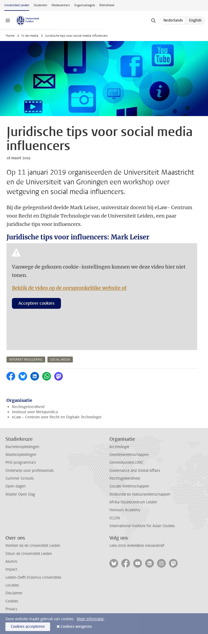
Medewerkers (60, 5)
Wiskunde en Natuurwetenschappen (139, 494)
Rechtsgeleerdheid (28, 406)
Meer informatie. (91, 619)
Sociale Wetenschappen (129, 486)
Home (10, 35)
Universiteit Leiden (16, 5)
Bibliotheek (107, 5)
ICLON (114, 518)
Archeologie (119, 446)
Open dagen (15, 486)
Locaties (12, 585)
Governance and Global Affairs (134, 470)
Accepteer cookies (36, 303)
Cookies (11, 601)
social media (60, 360)
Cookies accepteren (28, 626)
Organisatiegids (84, 5)
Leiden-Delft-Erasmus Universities (33, 577)
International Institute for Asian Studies (142, 525)
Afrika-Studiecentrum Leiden (133, 502)
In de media (29, 35)
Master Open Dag (20, 494)
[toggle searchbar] (153, 20)
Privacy (11, 609)
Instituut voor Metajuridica (35, 412)
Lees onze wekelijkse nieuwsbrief (136, 545)
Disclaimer (13, 593)
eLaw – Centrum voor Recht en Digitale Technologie (57, 417)
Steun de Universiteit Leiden (28, 553)
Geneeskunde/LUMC (126, 462)
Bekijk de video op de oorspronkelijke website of (69, 288)
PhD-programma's (20, 462)
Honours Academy (124, 510)
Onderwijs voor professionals (29, 470)
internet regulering (26, 360)
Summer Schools (19, 478)
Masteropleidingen (20, 454)
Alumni (11, 561)
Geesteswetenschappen (129, 454)
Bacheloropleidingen (22, 446)
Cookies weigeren (76, 626)
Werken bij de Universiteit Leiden (32, 545)
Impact (11, 569)
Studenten (40, 5)
